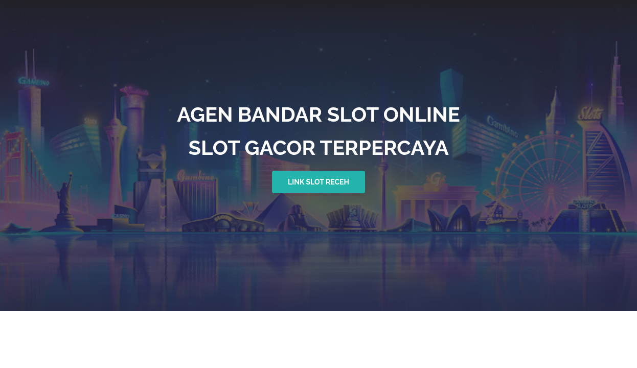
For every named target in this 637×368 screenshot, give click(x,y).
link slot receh (318, 182)
